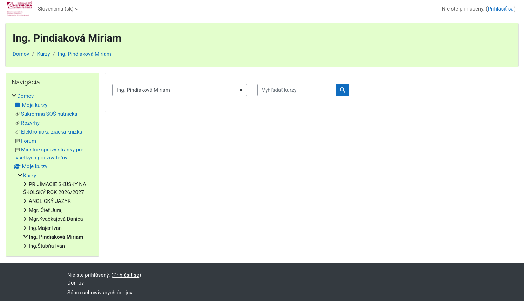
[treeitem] (52, 171)
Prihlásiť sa (500, 9)
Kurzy (43, 54)
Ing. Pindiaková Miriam (84, 54)
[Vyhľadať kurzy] (296, 90)
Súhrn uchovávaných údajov (99, 292)
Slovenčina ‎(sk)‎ (56, 9)
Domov (21, 54)
